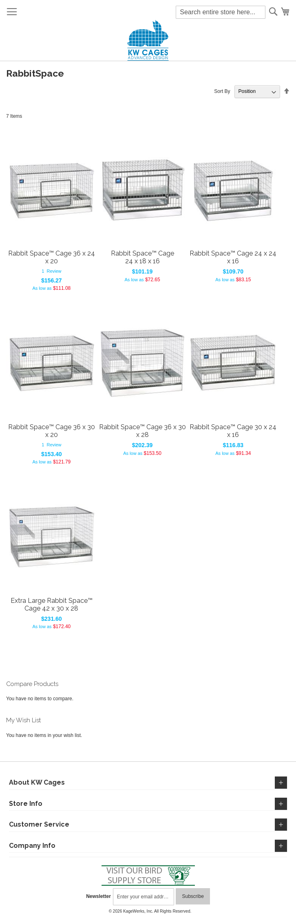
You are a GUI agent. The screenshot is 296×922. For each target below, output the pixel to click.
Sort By (222, 91)
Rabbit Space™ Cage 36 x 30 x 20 (51, 431)
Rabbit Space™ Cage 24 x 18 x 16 (142, 257)
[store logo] (148, 40)
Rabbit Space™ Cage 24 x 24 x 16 (233, 257)
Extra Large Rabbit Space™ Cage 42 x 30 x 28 (52, 604)
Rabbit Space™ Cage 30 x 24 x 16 (233, 431)
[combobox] (220, 12)
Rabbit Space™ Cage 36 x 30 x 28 (142, 431)
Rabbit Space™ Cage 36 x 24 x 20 (51, 257)
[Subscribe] (193, 896)
